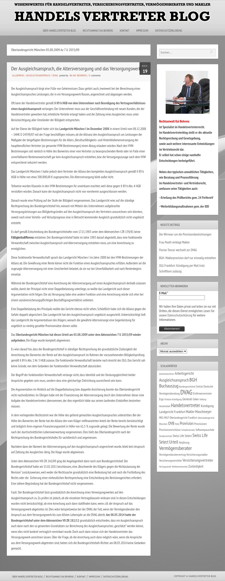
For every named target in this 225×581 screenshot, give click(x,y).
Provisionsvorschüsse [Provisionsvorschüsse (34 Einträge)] (170, 430)
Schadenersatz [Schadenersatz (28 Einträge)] (188, 429)
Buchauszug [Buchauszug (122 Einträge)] (168, 386)
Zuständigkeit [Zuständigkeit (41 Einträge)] (195, 466)
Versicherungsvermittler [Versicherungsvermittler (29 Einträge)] (170, 460)
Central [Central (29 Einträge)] (199, 386)
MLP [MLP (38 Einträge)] (166, 417)
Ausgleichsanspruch (38, 75)
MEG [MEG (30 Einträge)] (161, 418)
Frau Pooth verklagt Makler (174, 242)
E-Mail (163, 293)
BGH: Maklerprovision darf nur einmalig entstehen (187, 258)
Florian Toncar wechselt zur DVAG (178, 250)
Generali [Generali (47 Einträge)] (187, 399)
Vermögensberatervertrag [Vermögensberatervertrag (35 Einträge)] (172, 455)
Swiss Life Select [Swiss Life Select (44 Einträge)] (182, 436)
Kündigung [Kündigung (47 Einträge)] (207, 406)
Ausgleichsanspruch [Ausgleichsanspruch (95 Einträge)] (174, 380)
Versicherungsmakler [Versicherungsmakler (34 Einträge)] (197, 455)
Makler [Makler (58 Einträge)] (190, 411)
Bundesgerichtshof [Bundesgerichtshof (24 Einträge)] (187, 386)
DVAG (55, 75)
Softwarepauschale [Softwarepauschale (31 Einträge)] (205, 430)
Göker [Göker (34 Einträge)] (196, 399)
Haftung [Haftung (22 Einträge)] (203, 399)
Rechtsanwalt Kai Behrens (98, 31)
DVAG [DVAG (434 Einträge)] (186, 392)
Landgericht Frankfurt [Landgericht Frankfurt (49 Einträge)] (172, 411)
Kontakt (124, 31)
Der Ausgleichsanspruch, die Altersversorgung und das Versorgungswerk (76, 68)
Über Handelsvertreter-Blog (59, 31)
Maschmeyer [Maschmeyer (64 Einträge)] (203, 411)
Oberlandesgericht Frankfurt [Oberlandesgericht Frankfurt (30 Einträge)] (183, 418)
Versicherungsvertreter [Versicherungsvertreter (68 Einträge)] (198, 460)
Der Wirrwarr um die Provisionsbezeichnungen (185, 234)
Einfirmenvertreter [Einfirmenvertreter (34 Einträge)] (202, 393)
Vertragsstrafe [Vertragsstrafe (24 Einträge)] (165, 466)
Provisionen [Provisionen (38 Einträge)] (200, 424)
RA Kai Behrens (78, 75)
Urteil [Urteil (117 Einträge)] (173, 442)
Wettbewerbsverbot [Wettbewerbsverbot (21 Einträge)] (180, 466)
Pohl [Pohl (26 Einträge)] (177, 424)
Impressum (142, 31)
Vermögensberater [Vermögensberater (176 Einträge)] (175, 448)
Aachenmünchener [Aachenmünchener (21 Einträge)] (166, 373)
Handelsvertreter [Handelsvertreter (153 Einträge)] (185, 405)
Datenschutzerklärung (168, 31)
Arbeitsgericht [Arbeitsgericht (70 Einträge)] (184, 373)
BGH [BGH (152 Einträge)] (193, 379)
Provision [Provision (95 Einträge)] (187, 423)
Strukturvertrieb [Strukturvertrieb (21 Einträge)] (165, 436)
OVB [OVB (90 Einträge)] (171, 423)
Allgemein (18, 75)
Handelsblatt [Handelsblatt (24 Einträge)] (164, 406)
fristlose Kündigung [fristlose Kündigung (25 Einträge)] (173, 399)
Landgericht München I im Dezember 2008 (84, 129)
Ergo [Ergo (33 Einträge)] (161, 399)
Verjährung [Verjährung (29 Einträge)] (184, 442)
